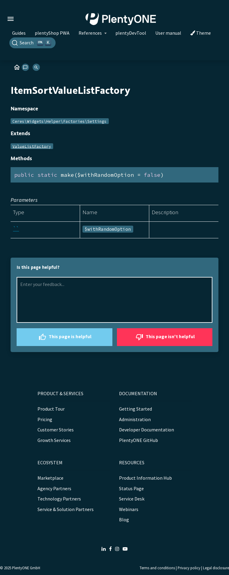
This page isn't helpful (164, 337)
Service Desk (131, 499)
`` (16, 228)
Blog (124, 519)
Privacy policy (189, 567)
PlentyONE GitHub (138, 440)
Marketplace (50, 478)
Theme (200, 33)
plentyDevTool (130, 33)
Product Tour (51, 409)
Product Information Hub (145, 478)
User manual (168, 33)
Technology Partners (59, 499)
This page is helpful (64, 337)
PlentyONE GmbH (26, 567)
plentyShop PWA (52, 33)
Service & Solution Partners (65, 509)
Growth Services (54, 440)
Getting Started (135, 409)
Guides (19, 33)
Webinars (128, 509)
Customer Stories (55, 430)
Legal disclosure (216, 567)
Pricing (44, 419)
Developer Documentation (146, 430)
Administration (135, 419)
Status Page (131, 488)
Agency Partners (54, 488)
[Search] (32, 42)
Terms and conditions (157, 567)
